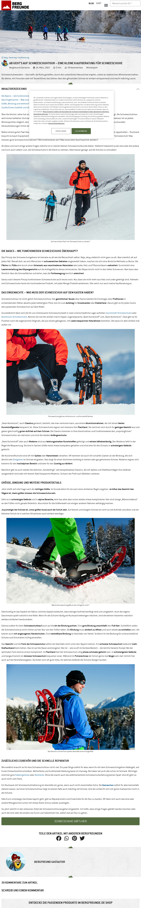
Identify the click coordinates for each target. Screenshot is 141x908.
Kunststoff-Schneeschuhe (119, 313)
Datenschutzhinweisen (56, 123)
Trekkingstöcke (22, 775)
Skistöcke (39, 775)
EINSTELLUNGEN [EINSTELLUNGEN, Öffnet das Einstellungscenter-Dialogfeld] (60, 131)
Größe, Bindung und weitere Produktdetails (22, 103)
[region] (71, 115)
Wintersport (92, 67)
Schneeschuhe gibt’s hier (70, 821)
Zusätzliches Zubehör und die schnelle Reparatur (25, 107)
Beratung (13, 57)
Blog (4, 57)
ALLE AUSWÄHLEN (81, 131)
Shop (98, 3)
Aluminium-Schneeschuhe (14, 316)
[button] (106, 5)
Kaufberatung (23, 57)
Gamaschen (108, 785)
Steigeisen (18, 459)
